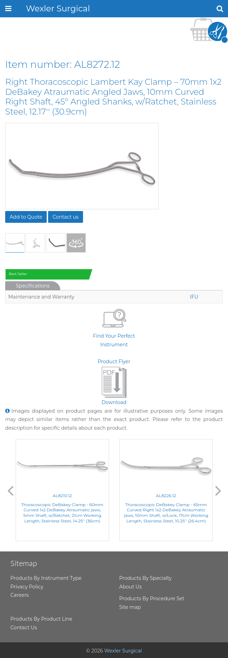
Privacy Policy (26, 587)
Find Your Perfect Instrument (114, 327)
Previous (10, 490)
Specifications (32, 286)
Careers (19, 595)
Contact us (66, 217)
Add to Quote (26, 217)
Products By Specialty (145, 578)
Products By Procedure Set (151, 598)
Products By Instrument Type (46, 578)
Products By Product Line (41, 619)
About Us (130, 587)
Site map (130, 607)
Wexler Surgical (58, 8)
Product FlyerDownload (114, 382)
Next (218, 490)
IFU (194, 297)
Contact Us (23, 627)
